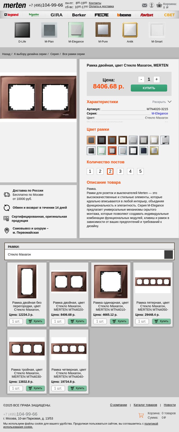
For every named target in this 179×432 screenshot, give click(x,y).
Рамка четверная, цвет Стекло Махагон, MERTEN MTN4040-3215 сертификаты (68, 375)
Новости (170, 405)
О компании (118, 405)
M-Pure (103, 41)
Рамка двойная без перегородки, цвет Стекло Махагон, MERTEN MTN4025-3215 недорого (27, 309)
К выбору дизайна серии (30, 54)
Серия (54, 54)
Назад (6, 54)
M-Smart (157, 41)
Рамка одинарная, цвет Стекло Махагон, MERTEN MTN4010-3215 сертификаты (111, 308)
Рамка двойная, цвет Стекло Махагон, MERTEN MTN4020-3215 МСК (69, 308)
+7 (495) (46, 5)
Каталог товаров (145, 405)
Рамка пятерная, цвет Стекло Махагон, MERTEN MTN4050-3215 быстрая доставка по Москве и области (153, 311)
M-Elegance (76, 41)
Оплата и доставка (101, 6)
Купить (149, 88)
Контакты (95, 3)
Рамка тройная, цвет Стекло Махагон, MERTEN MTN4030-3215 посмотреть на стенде (27, 376)
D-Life (22, 41)
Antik (130, 41)
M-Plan (49, 41)
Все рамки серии (73, 54)
